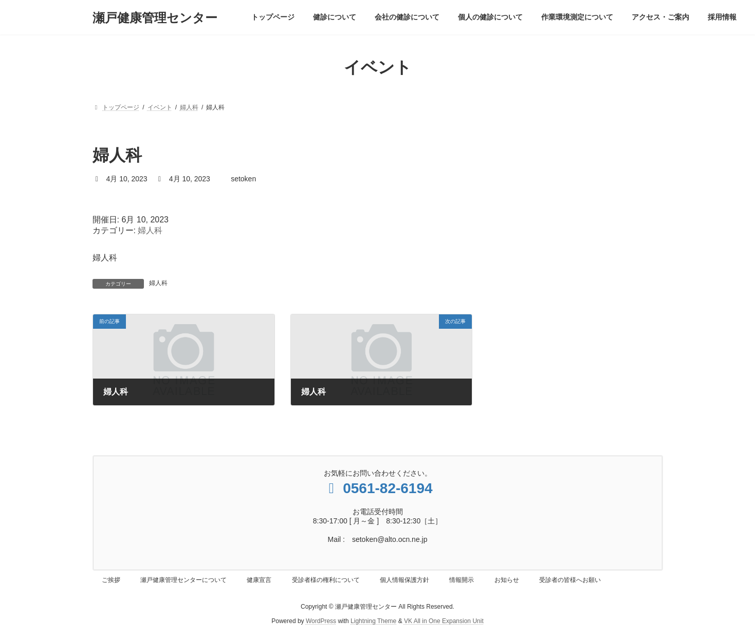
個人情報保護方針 (404, 580)
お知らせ (506, 580)
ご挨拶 (111, 580)
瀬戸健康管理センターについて (183, 580)
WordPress (321, 621)
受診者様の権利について (326, 580)
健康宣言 (259, 580)
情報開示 (461, 580)
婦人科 (150, 230)
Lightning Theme (373, 621)
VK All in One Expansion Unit (444, 621)
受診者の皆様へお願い (570, 580)
